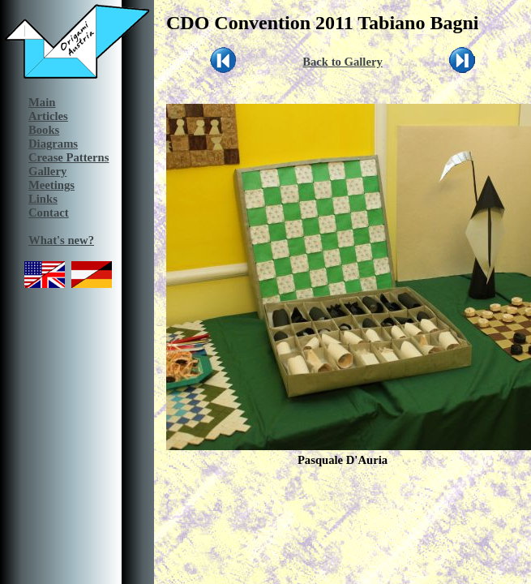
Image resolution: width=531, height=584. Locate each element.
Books (43, 129)
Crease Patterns (68, 157)
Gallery (47, 171)
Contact (48, 212)
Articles (48, 116)
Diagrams (53, 143)
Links (43, 198)
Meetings (51, 184)
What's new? (61, 240)
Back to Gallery (342, 61)
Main (41, 102)
